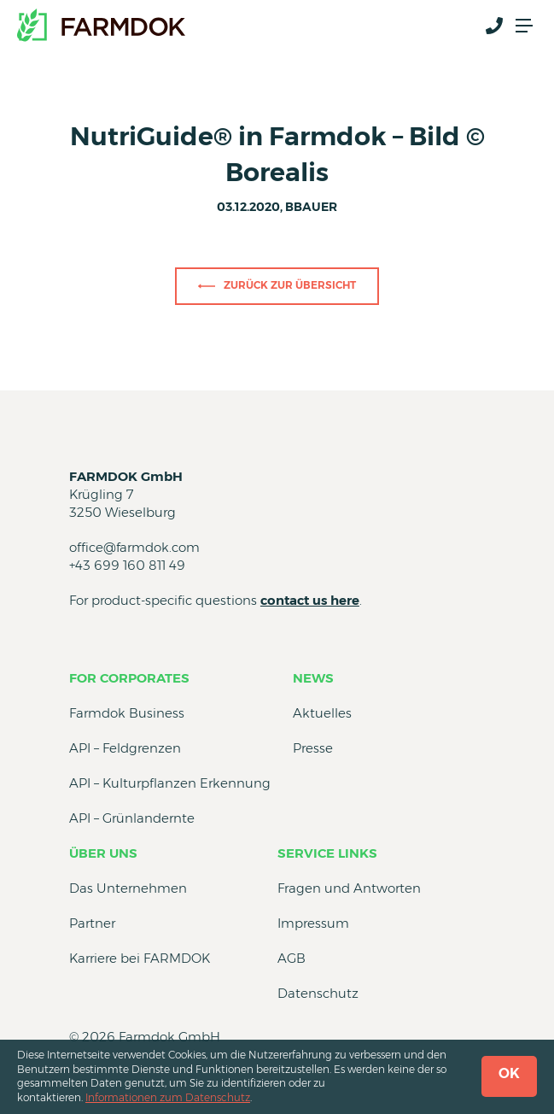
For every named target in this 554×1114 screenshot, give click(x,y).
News (313, 678)
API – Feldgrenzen (125, 748)
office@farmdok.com (134, 547)
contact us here (309, 600)
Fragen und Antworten (349, 888)
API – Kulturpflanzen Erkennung (170, 783)
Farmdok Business (126, 713)
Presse (313, 748)
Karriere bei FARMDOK (139, 958)
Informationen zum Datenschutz (167, 1097)
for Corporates (129, 678)
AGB (291, 958)
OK (509, 1073)
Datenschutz (318, 993)
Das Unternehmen (128, 888)
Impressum (313, 923)
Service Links (327, 853)
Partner (92, 923)
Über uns (103, 853)
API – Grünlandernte (132, 818)
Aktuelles (322, 713)
